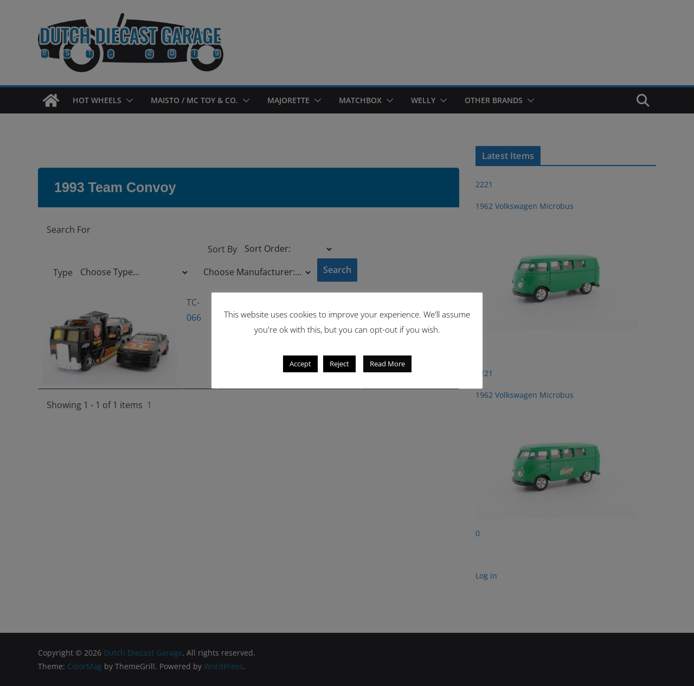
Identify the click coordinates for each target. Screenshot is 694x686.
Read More (387, 364)
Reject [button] (339, 364)
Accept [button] (300, 364)
